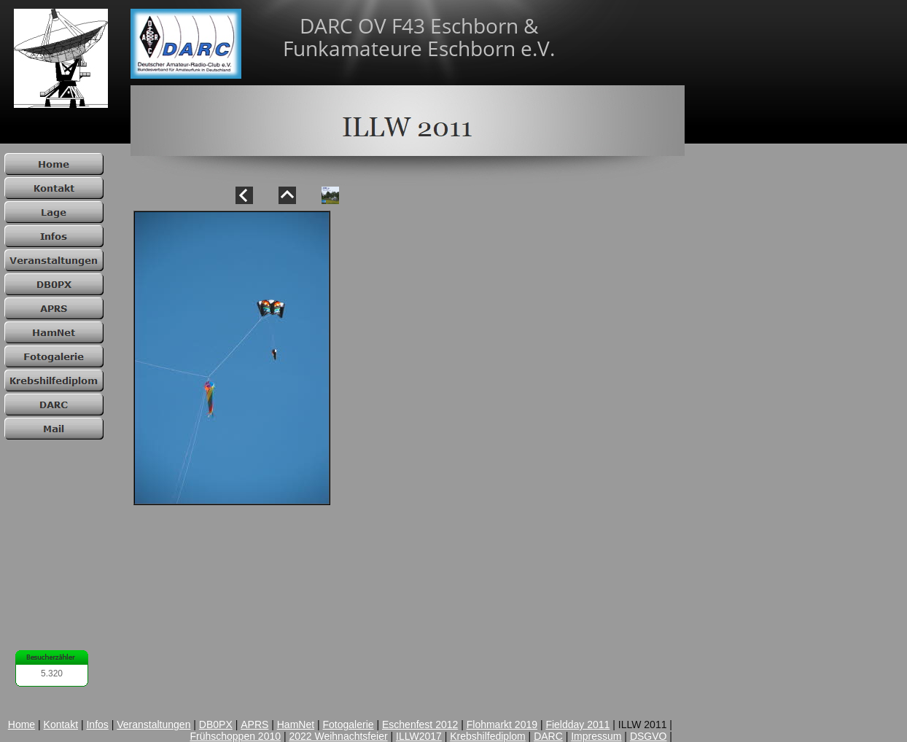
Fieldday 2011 (577, 724)
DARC (548, 736)
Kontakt (61, 724)
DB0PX (216, 724)
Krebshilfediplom (488, 736)
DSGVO (648, 736)
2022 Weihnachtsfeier (338, 736)
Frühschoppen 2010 (235, 736)
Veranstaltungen (153, 724)
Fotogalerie (348, 724)
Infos (97, 724)
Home (21, 724)
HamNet (295, 724)
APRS (254, 724)
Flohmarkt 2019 (502, 724)
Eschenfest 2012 (420, 724)
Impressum (596, 736)
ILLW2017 (419, 736)
